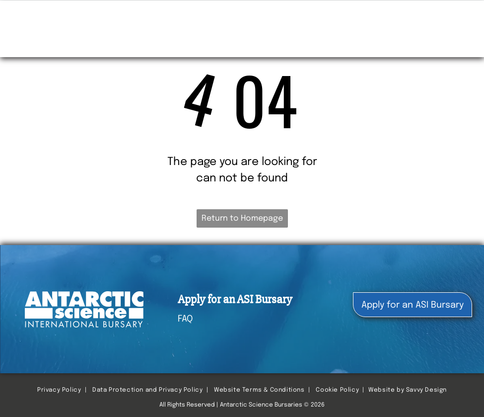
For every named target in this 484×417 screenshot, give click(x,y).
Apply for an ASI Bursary (235, 299)
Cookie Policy (337, 390)
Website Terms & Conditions (259, 390)
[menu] (462, 17)
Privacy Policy (59, 390)
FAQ (185, 319)
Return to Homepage (242, 218)
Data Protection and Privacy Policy (147, 390)
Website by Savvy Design (407, 390)
